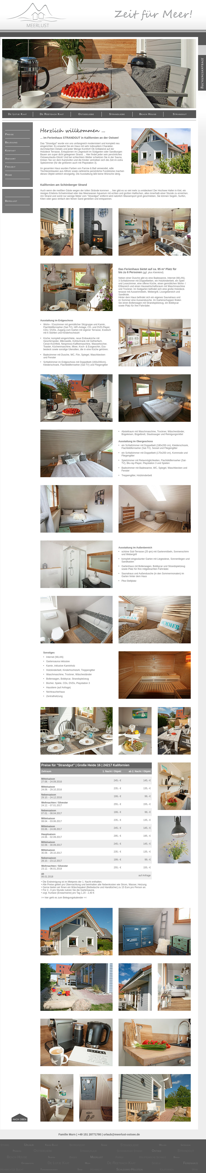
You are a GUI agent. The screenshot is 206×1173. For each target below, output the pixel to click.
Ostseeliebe (86, 114)
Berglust (11, 200)
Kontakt (10, 150)
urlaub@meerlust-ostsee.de (121, 1134)
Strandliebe (117, 114)
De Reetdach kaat (52, 114)
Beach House (147, 114)
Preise (9, 134)
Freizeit (10, 166)
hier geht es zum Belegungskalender (64, 897)
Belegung (11, 142)
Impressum (186, 1145)
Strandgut (180, 114)
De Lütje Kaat (17, 114)
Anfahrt (10, 158)
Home (8, 174)
